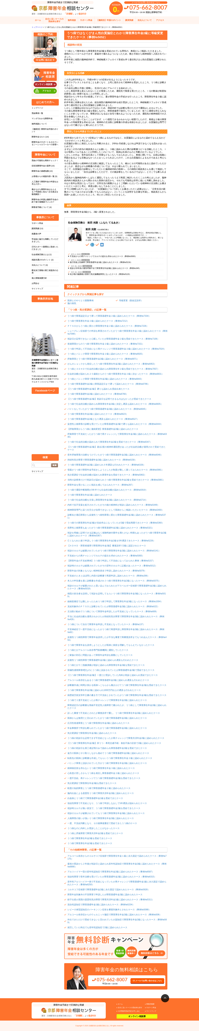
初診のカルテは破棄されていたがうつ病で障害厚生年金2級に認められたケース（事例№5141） (114, 550)
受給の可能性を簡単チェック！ (45, 160)
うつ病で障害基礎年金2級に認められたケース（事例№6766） (97, 394)
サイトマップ (37, 289)
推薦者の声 (36, 234)
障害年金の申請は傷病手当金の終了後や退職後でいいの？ (45, 200)
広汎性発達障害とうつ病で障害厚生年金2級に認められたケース (98, 723)
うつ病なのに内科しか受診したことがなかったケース (93, 828)
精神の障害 (85, 254)
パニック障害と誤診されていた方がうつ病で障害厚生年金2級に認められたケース (107, 763)
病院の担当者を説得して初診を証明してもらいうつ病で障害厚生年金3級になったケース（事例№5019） (116, 595)
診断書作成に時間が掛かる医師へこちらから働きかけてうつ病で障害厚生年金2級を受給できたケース (116, 685)
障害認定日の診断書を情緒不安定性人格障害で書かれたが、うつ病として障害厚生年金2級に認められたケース (116, 706)
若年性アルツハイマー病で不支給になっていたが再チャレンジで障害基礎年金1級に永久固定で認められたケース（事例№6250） (116, 883)
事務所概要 (150, 1004)
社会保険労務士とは (42, 254)
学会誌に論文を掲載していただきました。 (45, 240)
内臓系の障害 (87, 266)
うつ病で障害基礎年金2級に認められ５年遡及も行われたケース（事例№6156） (106, 465)
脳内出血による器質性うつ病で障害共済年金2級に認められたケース (100, 793)
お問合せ (35, 283)
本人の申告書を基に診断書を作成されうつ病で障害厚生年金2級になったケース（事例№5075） (114, 581)
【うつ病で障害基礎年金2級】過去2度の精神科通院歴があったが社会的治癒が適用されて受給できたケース (116, 448)
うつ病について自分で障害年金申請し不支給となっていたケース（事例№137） (106, 624)
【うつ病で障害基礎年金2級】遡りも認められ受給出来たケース (98, 389)
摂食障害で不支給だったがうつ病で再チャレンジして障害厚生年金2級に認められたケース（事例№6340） (117, 435)
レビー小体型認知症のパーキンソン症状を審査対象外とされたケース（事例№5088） (109, 909)
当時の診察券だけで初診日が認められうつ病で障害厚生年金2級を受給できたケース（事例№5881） (116, 480)
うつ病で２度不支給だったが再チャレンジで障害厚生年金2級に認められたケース (107, 700)
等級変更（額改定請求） (131, 300)
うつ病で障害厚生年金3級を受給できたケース (89, 838)
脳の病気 (71, 303)
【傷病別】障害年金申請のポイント (45, 130)
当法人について (145, 20)
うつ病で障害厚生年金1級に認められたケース (89, 495)
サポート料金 (86, 20)
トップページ (37, 108)
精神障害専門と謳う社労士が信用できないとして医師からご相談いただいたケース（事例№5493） (115, 510)
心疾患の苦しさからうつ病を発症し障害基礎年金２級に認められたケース (103, 773)
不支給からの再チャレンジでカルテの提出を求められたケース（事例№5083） (103, 256)
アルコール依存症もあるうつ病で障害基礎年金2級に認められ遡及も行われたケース (108, 680)
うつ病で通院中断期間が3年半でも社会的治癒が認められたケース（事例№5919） (107, 490)
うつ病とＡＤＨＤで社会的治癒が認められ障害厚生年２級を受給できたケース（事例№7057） (113, 369)
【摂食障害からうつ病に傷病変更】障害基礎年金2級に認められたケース (102, 429)
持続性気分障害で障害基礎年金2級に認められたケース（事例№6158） (102, 460)
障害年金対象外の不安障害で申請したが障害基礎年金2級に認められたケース (105, 894)
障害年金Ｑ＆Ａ (40, 137)
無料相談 (72, 20)
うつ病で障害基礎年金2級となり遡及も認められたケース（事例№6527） (103, 419)
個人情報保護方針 (39, 278)
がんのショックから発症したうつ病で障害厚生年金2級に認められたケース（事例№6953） (111, 364)
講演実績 (129, 20)
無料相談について (39, 124)
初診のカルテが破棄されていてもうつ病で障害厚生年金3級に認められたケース (106, 813)
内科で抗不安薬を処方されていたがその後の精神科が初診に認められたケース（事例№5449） (113, 505)
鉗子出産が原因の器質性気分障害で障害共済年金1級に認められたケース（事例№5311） (110, 899)
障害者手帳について (42, 207)
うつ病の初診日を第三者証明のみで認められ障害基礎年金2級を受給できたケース (107, 748)
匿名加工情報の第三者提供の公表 (45, 271)
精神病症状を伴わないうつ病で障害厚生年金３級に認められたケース (101, 768)
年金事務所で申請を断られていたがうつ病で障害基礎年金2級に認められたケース (107, 728)
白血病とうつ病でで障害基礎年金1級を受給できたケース (95, 798)
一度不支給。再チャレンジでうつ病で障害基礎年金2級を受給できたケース (103, 778)
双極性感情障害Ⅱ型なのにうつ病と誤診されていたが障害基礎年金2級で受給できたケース (110, 670)
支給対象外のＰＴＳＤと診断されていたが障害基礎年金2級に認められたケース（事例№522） (113, 606)
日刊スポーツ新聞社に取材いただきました (45, 248)
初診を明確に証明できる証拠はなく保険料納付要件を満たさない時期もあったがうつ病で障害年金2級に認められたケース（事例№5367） (116, 534)
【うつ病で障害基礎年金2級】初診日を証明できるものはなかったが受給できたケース (109, 399)
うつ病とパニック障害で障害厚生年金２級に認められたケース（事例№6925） (105, 354)
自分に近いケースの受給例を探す (54, 20)
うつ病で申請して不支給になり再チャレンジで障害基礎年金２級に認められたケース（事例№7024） (116, 349)
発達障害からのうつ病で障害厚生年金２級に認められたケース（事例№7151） (105, 344)
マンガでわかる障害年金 (42, 118)
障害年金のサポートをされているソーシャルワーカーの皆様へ (45, 143)
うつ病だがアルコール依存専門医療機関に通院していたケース (97, 650)
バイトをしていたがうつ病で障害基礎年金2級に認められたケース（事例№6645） (107, 409)
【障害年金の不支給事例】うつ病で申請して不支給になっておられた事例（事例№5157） (111, 561)
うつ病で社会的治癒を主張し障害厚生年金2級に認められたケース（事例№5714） (107, 500)
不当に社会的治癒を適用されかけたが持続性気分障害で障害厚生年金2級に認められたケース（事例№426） (115, 617)
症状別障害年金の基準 (43, 166)
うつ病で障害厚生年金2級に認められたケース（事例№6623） (97, 414)
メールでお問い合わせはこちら (147, 981)
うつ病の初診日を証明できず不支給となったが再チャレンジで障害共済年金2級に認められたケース (115, 738)
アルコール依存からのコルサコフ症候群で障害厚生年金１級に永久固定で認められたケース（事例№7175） (117, 857)
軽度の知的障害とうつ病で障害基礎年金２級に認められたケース (98, 788)
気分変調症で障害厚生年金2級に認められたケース (91, 733)
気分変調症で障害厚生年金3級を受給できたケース (91, 783)
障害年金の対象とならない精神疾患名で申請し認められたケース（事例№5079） (106, 571)
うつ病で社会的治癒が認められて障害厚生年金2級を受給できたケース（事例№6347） (109, 442)
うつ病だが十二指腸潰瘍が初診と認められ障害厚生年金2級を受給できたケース (106, 665)
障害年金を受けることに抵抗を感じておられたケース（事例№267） (100, 485)
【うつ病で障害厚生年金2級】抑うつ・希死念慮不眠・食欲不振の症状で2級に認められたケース (114, 743)
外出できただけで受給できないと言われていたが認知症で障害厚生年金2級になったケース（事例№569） (117, 921)
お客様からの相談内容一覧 (44, 176)
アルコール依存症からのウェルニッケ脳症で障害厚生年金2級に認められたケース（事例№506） (114, 914)
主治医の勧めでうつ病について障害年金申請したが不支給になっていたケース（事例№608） (112, 611)
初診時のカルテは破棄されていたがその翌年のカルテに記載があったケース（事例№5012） (112, 566)
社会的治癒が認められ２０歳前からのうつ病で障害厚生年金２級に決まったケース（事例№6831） (115, 374)
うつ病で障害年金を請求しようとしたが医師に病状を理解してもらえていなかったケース (110, 645)
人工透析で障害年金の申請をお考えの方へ (45, 183)
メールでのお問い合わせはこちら (146, 2)
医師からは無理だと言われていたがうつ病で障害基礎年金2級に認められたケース (107, 718)
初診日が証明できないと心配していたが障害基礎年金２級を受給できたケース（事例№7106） (113, 339)
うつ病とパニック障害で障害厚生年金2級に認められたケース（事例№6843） (105, 379)
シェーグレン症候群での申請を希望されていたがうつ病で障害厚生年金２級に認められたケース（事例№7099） (117, 332)
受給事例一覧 (37, 113)
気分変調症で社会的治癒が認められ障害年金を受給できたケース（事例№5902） (106, 475)
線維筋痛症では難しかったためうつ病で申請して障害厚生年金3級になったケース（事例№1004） (115, 601)
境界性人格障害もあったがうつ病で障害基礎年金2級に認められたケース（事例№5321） (110, 528)
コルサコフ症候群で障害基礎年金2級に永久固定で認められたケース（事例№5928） (108, 889)
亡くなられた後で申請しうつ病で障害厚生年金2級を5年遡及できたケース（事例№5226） (111, 540)
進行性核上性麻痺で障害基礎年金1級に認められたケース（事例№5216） (101, 262)
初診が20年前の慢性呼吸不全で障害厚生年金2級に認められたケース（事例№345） (105, 268)
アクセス (160, 20)
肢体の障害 (85, 260)
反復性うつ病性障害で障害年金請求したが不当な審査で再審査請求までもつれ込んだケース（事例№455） (117, 638)
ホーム (38, 20)
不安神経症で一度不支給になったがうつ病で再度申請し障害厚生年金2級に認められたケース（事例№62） (115, 630)
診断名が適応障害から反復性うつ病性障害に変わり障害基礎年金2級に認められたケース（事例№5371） (116, 516)
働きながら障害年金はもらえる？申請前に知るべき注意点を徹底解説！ (45, 191)
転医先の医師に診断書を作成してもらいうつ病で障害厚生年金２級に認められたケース (109, 758)
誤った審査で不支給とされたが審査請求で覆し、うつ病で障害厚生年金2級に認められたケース (113, 713)
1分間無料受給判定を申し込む (129, 1011)
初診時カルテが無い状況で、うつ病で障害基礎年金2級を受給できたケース (103, 808)
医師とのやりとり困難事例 (80, 300)
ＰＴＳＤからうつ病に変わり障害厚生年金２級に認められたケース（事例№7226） (108, 326)
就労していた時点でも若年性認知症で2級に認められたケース (97, 927)
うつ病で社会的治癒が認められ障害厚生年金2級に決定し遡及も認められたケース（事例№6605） (115, 404)
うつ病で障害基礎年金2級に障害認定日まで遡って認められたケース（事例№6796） (108, 384)
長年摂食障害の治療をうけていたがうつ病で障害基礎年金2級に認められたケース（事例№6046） (115, 455)
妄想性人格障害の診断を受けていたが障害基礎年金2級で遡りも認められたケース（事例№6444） (115, 424)
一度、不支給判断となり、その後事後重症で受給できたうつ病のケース (102, 823)
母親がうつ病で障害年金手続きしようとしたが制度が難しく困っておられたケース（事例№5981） (115, 470)
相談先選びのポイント (42, 260)
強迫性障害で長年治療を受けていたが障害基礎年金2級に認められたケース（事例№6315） (111, 877)
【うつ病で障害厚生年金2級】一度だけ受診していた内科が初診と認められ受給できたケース (112, 675)
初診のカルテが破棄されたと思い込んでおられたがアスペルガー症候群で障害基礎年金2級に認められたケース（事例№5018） (116, 587)
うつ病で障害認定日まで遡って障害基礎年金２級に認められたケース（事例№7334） (109, 316)
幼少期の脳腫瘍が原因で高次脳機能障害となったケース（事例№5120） (100, 274)
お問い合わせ (45, 60)
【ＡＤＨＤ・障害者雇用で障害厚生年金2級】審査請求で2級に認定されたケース (106, 545)
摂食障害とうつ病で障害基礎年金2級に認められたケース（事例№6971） (103, 359)
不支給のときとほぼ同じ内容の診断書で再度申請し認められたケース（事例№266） (108, 576)
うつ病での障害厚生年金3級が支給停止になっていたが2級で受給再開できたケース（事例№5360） (115, 523)
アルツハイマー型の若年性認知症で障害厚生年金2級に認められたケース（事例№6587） (110, 871)
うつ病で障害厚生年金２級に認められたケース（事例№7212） (98, 321)
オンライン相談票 (46, 84)
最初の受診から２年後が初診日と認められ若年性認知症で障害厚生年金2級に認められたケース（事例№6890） (116, 865)
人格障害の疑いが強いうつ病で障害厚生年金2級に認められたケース (100, 818)
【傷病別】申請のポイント (109, 20)
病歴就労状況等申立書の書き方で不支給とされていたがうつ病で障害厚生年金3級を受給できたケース (116, 695)
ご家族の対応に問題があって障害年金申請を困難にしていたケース (100, 655)
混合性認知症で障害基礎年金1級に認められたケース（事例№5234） (101, 904)
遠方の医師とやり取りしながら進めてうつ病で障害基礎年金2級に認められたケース (108, 753)
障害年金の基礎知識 (42, 171)
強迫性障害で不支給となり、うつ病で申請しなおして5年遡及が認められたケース (107, 803)
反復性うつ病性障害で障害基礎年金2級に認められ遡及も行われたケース (102, 660)
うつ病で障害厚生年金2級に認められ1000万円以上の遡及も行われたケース (104, 690)
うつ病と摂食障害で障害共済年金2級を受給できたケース (95, 833)
